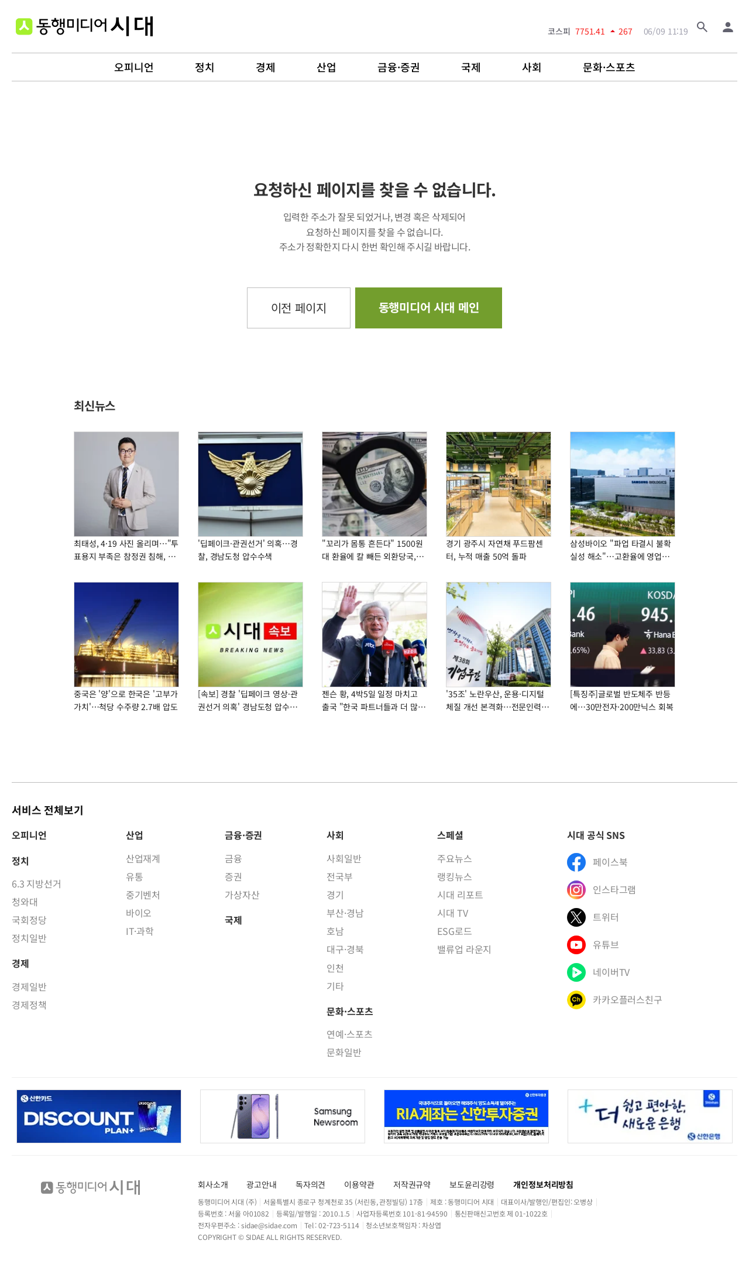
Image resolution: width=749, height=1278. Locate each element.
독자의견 (310, 1184)
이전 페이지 (299, 307)
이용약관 (359, 1184)
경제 (266, 67)
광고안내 (261, 1184)
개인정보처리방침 (543, 1184)
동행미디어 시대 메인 (429, 307)
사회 (532, 67)
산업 (326, 67)
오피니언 (134, 67)
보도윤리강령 (471, 1184)
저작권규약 (412, 1184)
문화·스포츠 (609, 67)
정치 (205, 67)
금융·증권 (398, 67)
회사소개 (213, 1184)
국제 (471, 67)
